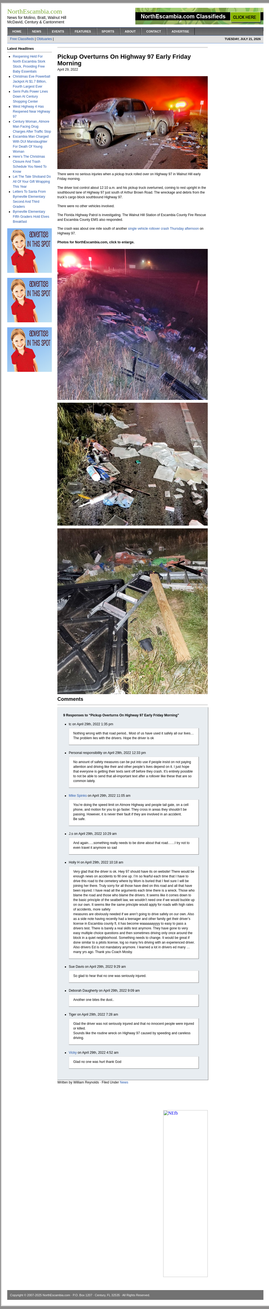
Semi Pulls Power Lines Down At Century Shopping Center (30, 96)
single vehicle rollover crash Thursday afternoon (163, 229)
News (36, 31)
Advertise (180, 31)
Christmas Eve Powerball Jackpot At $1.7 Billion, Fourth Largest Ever (31, 81)
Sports (108, 31)
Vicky (73, 1053)
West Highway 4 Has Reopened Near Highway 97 (31, 111)
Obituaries (44, 39)
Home (16, 31)
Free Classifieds (22, 39)
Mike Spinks (78, 796)
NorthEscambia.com (56, 1295)
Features (83, 31)
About (130, 31)
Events (58, 31)
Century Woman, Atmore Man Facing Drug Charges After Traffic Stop (32, 126)
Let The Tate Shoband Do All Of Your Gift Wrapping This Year (32, 182)
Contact (153, 31)
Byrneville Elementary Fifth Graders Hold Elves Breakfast (31, 217)
